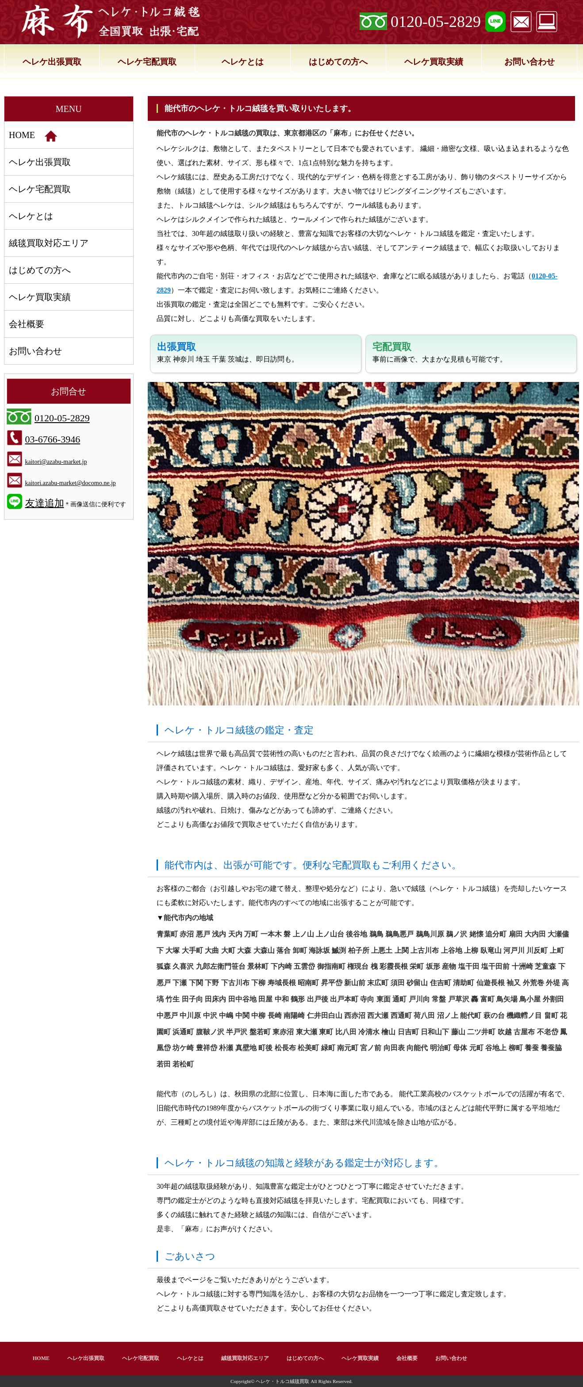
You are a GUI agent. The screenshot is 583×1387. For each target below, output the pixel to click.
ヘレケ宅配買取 (147, 61)
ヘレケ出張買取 (52, 61)
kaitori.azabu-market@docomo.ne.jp (70, 483)
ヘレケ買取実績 (433, 61)
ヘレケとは (243, 61)
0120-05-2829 (436, 22)
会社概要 (26, 324)
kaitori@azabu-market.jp (56, 461)
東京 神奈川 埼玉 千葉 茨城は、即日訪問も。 (228, 352)
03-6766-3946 (53, 439)
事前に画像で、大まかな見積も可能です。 (439, 352)
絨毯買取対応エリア (48, 243)
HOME (33, 136)
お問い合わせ (529, 61)
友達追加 (44, 503)
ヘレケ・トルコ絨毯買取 (282, 1381)
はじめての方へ (338, 61)
